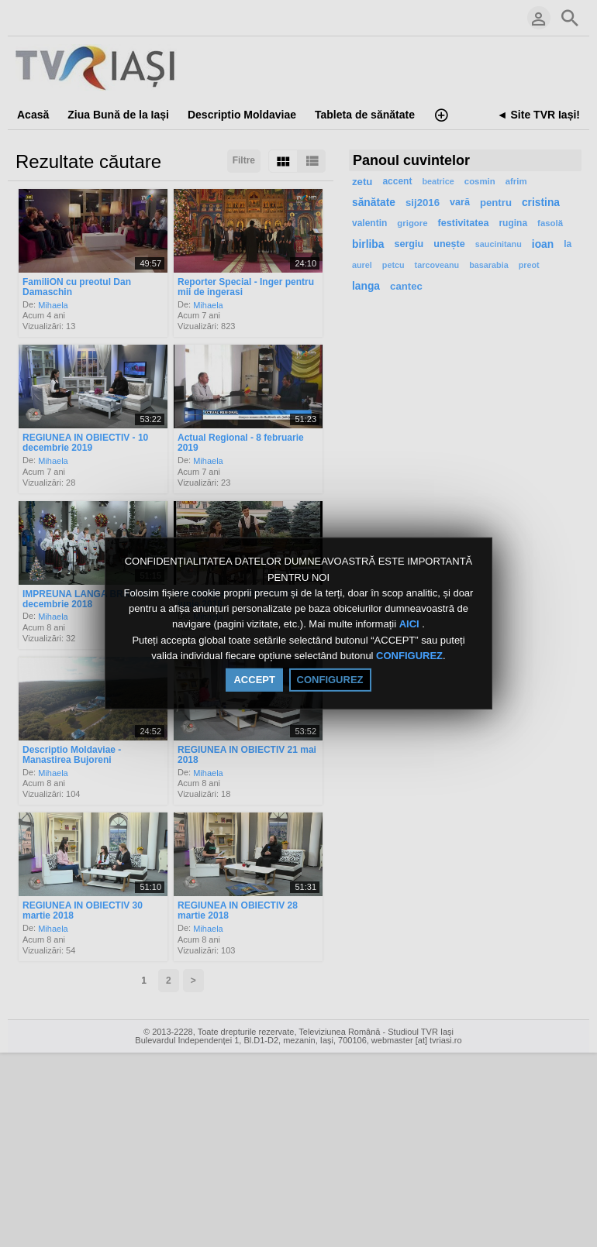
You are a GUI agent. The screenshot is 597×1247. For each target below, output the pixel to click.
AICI (411, 624)
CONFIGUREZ (409, 655)
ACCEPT (253, 679)
